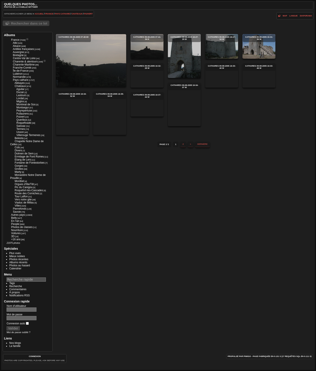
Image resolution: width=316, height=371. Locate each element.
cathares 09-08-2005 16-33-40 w (221, 75)
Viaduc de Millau (24, 202)
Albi (15, 42)
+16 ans (16, 239)
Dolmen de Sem (24, 153)
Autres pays (18, 214)
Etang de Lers (23, 159)
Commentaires (17, 289)
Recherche (15, 286)
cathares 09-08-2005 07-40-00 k (91, 60)
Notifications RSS (19, 295)
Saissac (21, 125)
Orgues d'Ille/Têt (24, 184)
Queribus (21, 119)
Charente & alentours (25, 61)
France (49, 14)
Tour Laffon (21, 196)
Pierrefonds (19, 208)
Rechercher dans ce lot (29, 23)
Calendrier (15, 268)
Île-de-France (21, 70)
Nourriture (17, 230)
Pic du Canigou (23, 187)
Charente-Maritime (24, 64)
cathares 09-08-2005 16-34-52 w (72, 113)
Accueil (39, 14)
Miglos (20, 101)
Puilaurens (22, 113)
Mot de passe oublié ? (18, 332)
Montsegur (22, 107)
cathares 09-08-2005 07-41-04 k (147, 46)
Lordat (20, 98)
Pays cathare (62, 14)
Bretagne (18, 55)
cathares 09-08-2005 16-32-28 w (147, 75)
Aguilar (20, 89)
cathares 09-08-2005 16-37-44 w (147, 104)
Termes (20, 129)
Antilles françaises (23, 49)
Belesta (19, 138)
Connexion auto (18, 323)
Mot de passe (14, 314)
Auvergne (18, 52)
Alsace (17, 46)
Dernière (202, 144)
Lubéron (18, 73)
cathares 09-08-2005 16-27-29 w (184, 56)
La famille (14, 346)
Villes (18, 205)
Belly (14, 217)
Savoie (17, 211)
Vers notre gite (23, 199)
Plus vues (15, 253)
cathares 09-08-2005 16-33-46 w (258, 75)
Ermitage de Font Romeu (29, 156)
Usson (20, 132)
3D (12, 236)
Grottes (19, 168)
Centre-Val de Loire (24, 58)
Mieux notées (17, 256)
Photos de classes (21, 227)
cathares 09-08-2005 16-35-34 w (109, 113)
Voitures (16, 233)
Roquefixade (23, 122)
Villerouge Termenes (28, 135)
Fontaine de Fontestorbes (30, 162)
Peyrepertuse (24, 110)
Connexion (35, 356)
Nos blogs (15, 342)
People (15, 224)
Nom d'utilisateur (16, 305)
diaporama (306, 16)
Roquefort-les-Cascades (29, 190)
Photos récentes (18, 259)
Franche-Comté (22, 67)
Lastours (21, 95)
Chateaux (77, 14)
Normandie (19, 76)
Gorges (19, 165)
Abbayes (19, 83)
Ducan (20, 92)
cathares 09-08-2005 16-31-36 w (258, 46)
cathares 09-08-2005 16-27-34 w (221, 46)
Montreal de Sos (26, 104)
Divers (18, 150)
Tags (12, 283)
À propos (14, 292)
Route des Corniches (27, 193)
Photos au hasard (19, 265)
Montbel (19, 181)
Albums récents (18, 262)
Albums (9, 35)
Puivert (88, 14)
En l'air (15, 221)
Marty (18, 171)
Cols (17, 147)
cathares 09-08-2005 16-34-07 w (184, 104)
